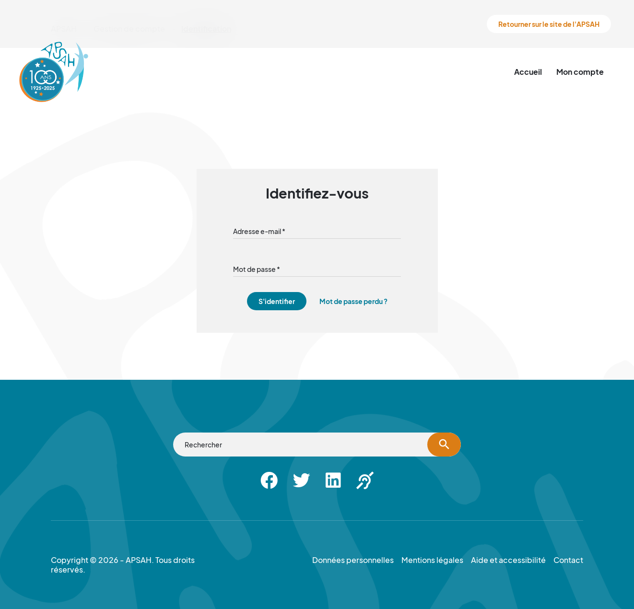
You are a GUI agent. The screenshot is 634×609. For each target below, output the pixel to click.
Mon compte (580, 72)
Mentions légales (432, 560)
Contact (568, 560)
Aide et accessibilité (508, 560)
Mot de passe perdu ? (353, 301)
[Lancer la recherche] (444, 445)
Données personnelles (353, 560)
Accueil (528, 72)
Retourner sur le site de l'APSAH (548, 24)
